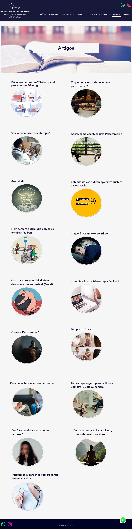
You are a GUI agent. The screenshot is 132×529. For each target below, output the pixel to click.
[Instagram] (129, 4)
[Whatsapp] (122, 4)
